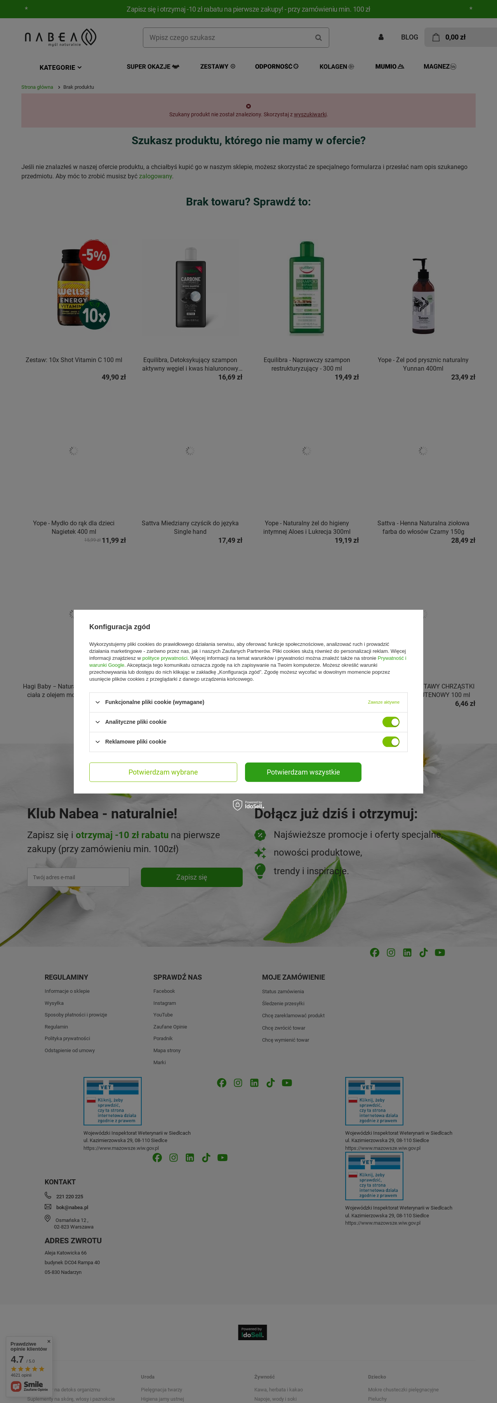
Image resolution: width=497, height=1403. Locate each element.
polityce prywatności (165, 658)
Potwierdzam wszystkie (303, 772)
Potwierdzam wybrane (163, 772)
